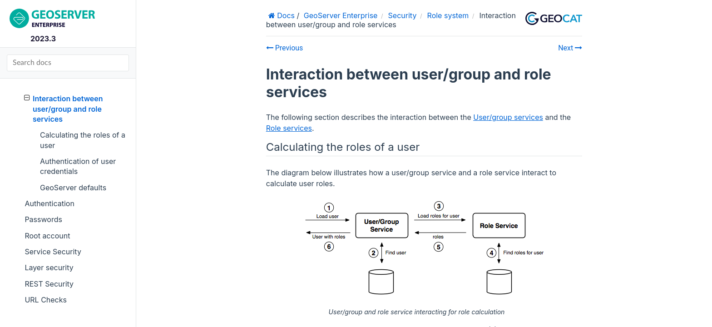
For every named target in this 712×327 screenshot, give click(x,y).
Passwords (43, 219)
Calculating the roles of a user (82, 139)
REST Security (49, 283)
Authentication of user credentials (78, 166)
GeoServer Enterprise (341, 15)
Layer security (49, 267)
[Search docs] (68, 62)
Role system (448, 15)
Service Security (53, 251)
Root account (47, 235)
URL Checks (46, 299)
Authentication (49, 203)
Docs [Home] (285, 15)
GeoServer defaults (73, 187)
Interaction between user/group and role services (63, 109)
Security (402, 15)
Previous (284, 48)
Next (570, 48)
